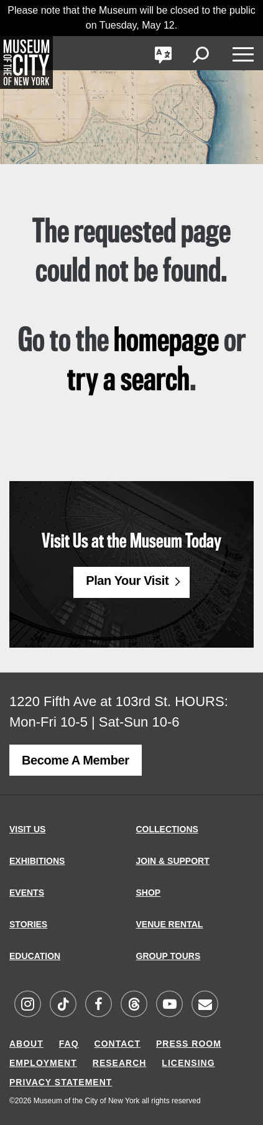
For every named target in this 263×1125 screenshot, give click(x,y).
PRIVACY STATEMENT (60, 1082)
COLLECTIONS (167, 829)
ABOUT (26, 1044)
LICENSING (188, 1063)
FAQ (69, 1044)
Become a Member (75, 760)
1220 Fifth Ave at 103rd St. (90, 701)
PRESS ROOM (188, 1044)
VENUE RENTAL (169, 924)
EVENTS (26, 893)
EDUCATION (34, 956)
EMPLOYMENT (43, 1063)
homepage (166, 341)
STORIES (28, 924)
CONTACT (118, 1044)
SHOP (148, 893)
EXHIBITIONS (37, 861)
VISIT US (27, 829)
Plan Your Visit (127, 580)
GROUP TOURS (168, 956)
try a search (128, 381)
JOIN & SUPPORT (173, 861)
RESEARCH (120, 1063)
